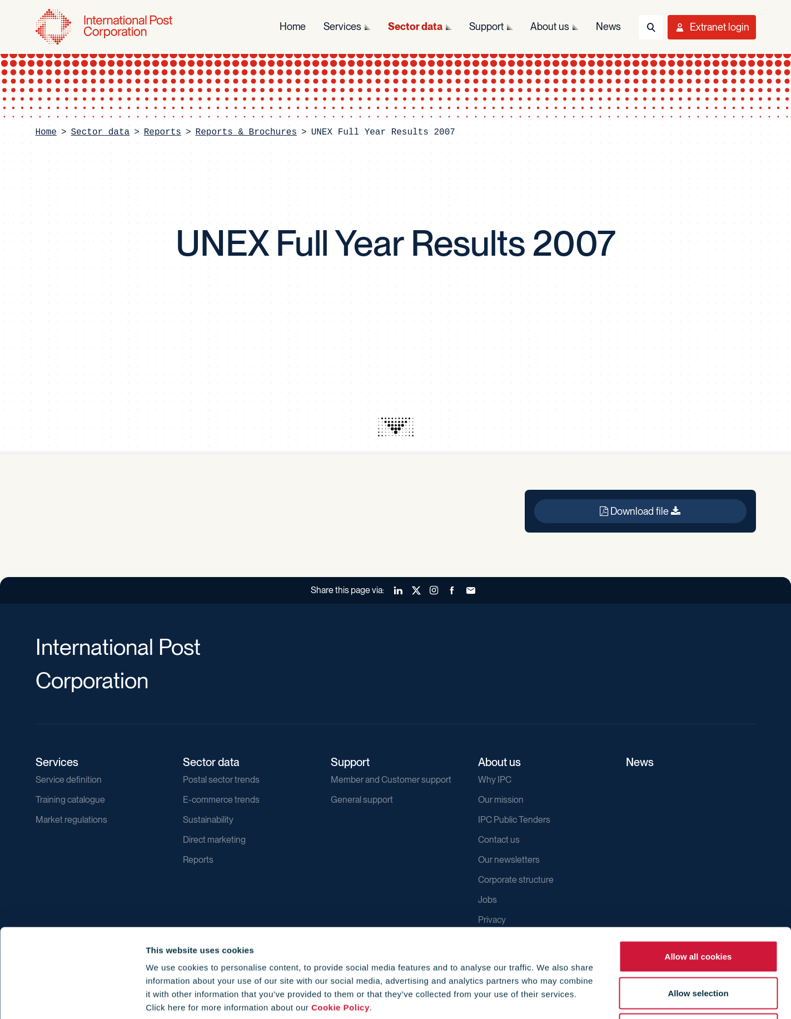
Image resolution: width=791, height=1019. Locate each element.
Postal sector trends (221, 779)
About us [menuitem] (549, 26)
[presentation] (396, 426)
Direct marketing (214, 839)
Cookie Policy (340, 924)
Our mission (501, 799)
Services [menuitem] (342, 26)
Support (350, 762)
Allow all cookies (698, 873)
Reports (162, 132)
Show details (601, 997)
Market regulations (71, 819)
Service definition (69, 779)
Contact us (499, 839)
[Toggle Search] (651, 27)
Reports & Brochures (246, 132)
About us (499, 762)
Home (46, 132)
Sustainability (208, 819)
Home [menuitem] (293, 26)
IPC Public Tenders (514, 819)
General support (362, 799)
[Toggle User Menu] (712, 27)
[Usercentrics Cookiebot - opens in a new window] (72, 997)
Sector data (100, 132)
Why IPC (494, 779)
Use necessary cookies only (698, 946)
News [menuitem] (608, 26)
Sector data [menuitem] (415, 26)
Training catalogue (70, 799)
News (640, 762)
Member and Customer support (391, 779)
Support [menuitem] (486, 26)
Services (57, 762)
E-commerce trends (221, 799)
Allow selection (698, 909)
